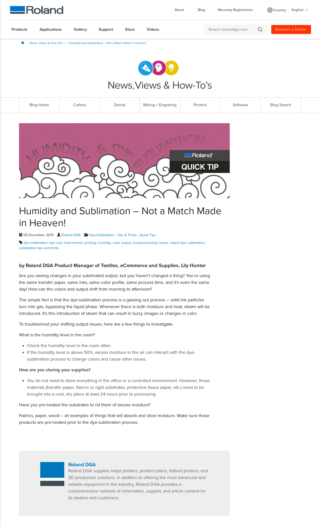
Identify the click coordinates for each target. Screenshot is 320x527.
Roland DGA (71, 235)
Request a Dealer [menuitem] (291, 29)
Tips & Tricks (127, 235)
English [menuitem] (300, 10)
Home (22, 42)
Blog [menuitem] (201, 10)
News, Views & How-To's (46, 43)
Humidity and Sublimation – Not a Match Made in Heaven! (107, 43)
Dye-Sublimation (101, 235)
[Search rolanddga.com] (233, 29)
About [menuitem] (181, 10)
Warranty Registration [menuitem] (235, 10)
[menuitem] (22, 29)
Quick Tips (148, 235)
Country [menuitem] (279, 10)
